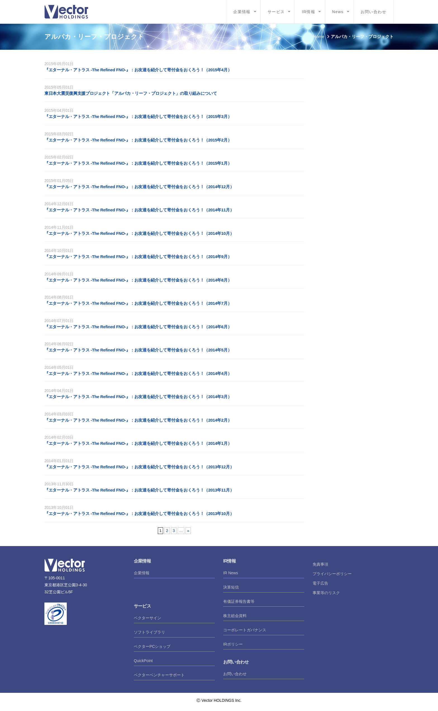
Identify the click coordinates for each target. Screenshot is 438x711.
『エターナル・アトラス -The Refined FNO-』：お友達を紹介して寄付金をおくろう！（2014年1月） (138, 443)
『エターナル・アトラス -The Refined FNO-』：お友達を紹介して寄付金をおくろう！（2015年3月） (138, 116)
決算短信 (231, 587)
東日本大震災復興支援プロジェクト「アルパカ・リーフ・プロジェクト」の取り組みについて (130, 93)
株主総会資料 (235, 615)
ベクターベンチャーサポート (159, 675)
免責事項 (320, 564)
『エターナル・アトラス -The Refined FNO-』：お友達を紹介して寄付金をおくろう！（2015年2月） (138, 140)
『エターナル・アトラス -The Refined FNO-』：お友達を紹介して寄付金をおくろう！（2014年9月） (138, 256)
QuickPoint (143, 660)
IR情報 (308, 12)
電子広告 (320, 583)
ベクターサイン (147, 618)
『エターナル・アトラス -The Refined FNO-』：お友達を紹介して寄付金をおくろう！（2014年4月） (138, 373)
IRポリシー (233, 644)
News (338, 12)
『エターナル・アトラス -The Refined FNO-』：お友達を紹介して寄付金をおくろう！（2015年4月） (138, 69)
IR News (230, 573)
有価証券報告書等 (238, 601)
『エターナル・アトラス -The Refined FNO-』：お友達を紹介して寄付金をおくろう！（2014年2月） (138, 420)
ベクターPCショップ (152, 646)
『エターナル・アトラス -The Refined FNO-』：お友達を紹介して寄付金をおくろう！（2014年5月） (138, 350)
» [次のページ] (188, 530)
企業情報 (242, 12)
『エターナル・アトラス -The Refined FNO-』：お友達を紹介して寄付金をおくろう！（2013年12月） (139, 466)
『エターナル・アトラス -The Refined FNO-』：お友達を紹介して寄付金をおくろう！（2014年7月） (138, 303)
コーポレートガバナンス (244, 630)
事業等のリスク (326, 592)
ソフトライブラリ (149, 632)
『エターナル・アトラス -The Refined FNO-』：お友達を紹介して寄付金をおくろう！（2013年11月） (139, 490)
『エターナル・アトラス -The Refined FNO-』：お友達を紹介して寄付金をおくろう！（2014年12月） (139, 186)
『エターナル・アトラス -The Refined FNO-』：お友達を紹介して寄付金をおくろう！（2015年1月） (138, 163)
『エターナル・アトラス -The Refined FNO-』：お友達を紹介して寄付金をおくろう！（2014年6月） (138, 326)
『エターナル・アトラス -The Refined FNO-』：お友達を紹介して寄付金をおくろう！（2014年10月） (139, 233)
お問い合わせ (373, 12)
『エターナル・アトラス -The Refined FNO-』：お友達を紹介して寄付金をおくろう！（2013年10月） (139, 513)
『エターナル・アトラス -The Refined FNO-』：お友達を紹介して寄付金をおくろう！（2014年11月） (139, 209)
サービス (276, 12)
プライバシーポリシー (332, 573)
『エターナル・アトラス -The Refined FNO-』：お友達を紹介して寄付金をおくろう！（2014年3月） (138, 396)
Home (318, 36)
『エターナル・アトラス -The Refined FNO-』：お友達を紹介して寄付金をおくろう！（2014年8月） (138, 280)
